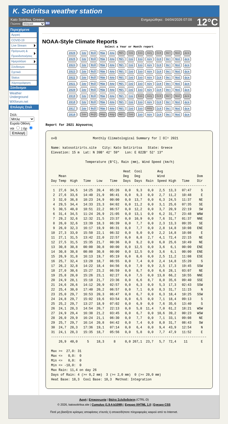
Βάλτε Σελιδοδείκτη (122, 399)
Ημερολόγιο (18, 61)
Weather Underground (19, 95)
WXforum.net (19, 102)
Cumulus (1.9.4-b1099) (107, 404)
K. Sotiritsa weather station (57, 11)
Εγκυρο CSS (161, 404)
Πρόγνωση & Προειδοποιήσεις (21, 53)
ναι (12, 128)
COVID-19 (17, 40)
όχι (25, 128)
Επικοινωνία (97, 399)
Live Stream (19, 45)
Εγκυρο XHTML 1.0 (138, 404)
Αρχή (83, 399)
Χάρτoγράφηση (21, 82)
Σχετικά (16, 72)
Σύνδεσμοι (17, 66)
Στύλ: (13, 115)
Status (15, 77)
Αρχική (15, 34)
